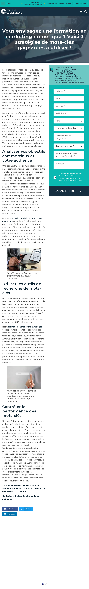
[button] (81, 11)
